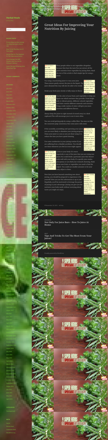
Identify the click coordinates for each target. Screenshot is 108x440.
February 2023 (10, 104)
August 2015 (10, 386)
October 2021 (10, 152)
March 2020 (9, 212)
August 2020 (10, 196)
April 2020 (9, 209)
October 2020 (10, 190)
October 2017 (10, 304)
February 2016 (10, 367)
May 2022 (9, 133)
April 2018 (9, 285)
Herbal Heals (13, 17)
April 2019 (9, 247)
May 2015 (9, 396)
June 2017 (9, 317)
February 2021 (10, 177)
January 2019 (10, 256)
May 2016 (9, 358)
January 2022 (10, 145)
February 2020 (10, 215)
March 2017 (9, 326)
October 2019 (10, 228)
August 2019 (10, 234)
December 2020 (11, 183)
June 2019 (9, 241)
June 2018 (9, 279)
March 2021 (9, 174)
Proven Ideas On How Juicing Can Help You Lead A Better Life (15, 44)
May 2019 (9, 244)
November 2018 (11, 263)
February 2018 (10, 291)
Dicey (61, 205)
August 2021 (10, 158)
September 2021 (11, 155)
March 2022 (9, 139)
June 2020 (9, 202)
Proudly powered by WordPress (54, 253)
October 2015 (10, 380)
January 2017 (10, 332)
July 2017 (9, 313)
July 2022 (9, 126)
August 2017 (10, 310)
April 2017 (9, 323)
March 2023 (9, 101)
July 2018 (9, 275)
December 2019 (11, 221)
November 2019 (11, 225)
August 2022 (10, 123)
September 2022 (11, 120)
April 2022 (9, 136)
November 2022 (11, 114)
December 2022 (11, 111)
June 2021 (9, 164)
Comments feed (11, 429)
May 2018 (9, 282)
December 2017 (11, 298)
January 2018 (10, 294)
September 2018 (11, 269)
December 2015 (11, 374)
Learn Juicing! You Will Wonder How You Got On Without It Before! (13, 61)
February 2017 (10, 329)
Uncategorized (10, 411)
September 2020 (11, 193)
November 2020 (11, 187)
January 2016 (10, 370)
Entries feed (10, 426)
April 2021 (9, 171)
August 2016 (10, 348)
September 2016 (11, 345)
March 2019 (9, 250)
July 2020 (9, 199)
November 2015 (11, 377)
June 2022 (9, 130)
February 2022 (10, 142)
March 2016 (9, 364)
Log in (8, 423)
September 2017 (11, 307)
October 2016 (10, 342)
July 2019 (9, 237)
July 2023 (9, 88)
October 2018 (10, 266)
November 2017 (11, 301)
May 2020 (9, 206)
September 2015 (11, 383)
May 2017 (9, 320)
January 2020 (10, 218)
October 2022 (10, 117)
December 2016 (11, 336)
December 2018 (11, 260)
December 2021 (11, 149)
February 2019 (10, 253)
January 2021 (10, 180)
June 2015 (9, 393)
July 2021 (9, 161)
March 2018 (9, 288)
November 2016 (11, 339)
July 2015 (9, 389)
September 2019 (11, 231)
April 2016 (9, 361)
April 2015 (9, 399)
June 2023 (9, 92)
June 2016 (9, 355)
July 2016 (9, 351)
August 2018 (10, 272)
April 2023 (9, 98)
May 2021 (9, 168)
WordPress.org (10, 433)
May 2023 (9, 95)
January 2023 (10, 107)
